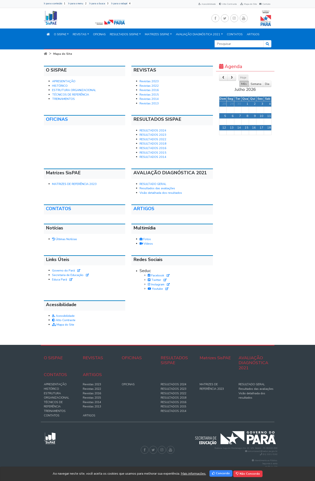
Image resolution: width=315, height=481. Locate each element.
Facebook (158, 275)
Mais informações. (193, 473)
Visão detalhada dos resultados (161, 193)
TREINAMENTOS (63, 99)
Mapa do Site (248, 4)
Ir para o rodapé (121, 3)
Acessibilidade (207, 4)
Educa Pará (62, 279)
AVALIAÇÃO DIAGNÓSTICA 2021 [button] (198, 34)
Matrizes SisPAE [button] (157, 34)
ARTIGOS (253, 34)
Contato (264, 4)
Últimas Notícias (64, 239)
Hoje (243, 77)
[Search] (239, 43)
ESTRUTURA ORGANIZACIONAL (74, 90)
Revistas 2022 (149, 86)
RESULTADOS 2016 (153, 148)
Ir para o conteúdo (55, 3)
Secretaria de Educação (70, 275)
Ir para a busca (99, 3)
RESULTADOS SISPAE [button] (124, 34)
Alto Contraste (228, 4)
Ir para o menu (78, 3)
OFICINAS (99, 34)
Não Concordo (248, 474)
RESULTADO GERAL (153, 184)
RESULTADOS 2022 (153, 139)
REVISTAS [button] (79, 34)
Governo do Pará (66, 270)
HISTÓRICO (60, 86)
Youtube (158, 289)
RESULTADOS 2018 (153, 143)
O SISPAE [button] (60, 34)
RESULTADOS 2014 (153, 157)
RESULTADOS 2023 (153, 135)
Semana (256, 84)
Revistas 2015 (149, 94)
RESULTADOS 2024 (153, 130)
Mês (244, 84)
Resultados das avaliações (157, 188)
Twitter (157, 280)
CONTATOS (235, 34)
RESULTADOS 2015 (153, 152)
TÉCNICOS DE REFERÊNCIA (70, 94)
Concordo (221, 473)
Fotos (145, 239)
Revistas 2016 (149, 90)
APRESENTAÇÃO (63, 81)
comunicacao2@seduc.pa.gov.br (262, 451)
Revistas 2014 (149, 99)
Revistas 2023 (149, 81)
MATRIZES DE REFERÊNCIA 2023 (74, 184)
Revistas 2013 (149, 103)
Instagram (159, 284)
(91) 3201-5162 (270, 454)
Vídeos (146, 244)
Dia (267, 84)
